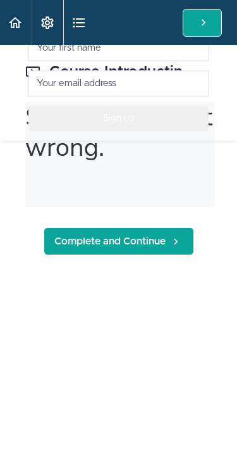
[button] (16, 22)
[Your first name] (118, 47)
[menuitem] (47, 22)
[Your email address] (118, 83)
